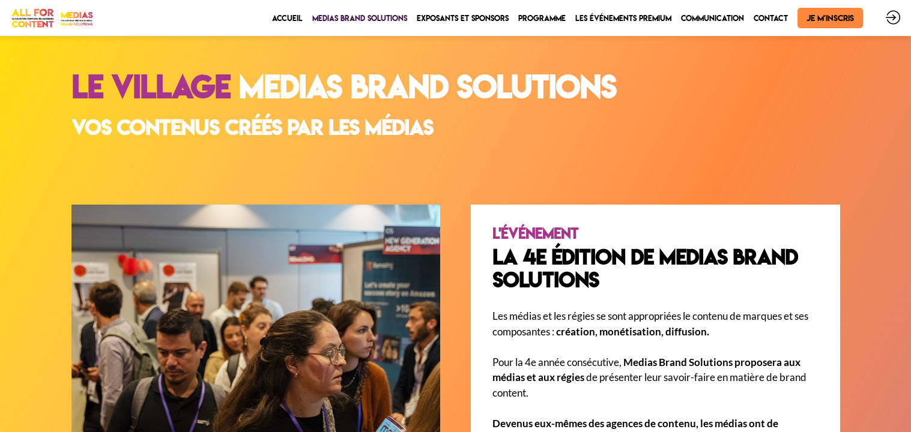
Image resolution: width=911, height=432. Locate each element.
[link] (287, 18)
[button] (830, 18)
